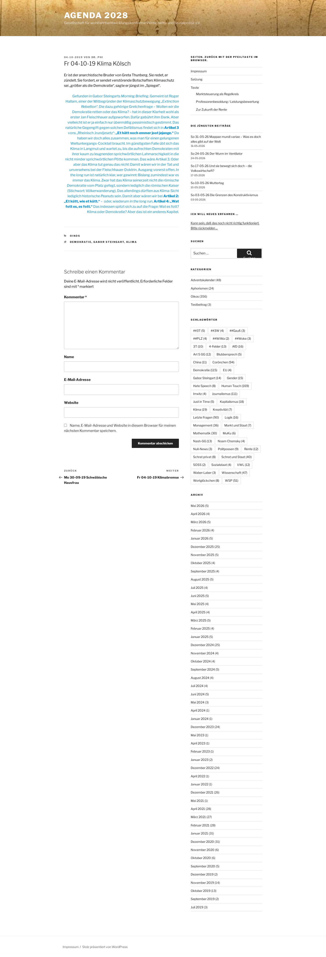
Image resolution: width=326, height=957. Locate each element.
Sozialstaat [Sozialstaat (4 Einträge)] (221, 465)
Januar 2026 (199, 538)
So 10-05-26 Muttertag (207, 183)
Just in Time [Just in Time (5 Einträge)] (203, 401)
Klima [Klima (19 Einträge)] (200, 409)
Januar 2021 (199, 833)
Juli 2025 (197, 587)
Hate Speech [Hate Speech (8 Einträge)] (204, 386)
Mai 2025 (197, 604)
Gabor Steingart (108, 241)
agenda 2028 (96, 15)
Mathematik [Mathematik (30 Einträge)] (205, 433)
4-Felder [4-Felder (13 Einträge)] (217, 346)
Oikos (75, 235)
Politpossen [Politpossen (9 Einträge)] (228, 449)
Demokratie (80, 241)
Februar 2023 (200, 751)
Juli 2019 (197, 907)
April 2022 (198, 776)
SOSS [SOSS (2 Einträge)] (199, 465)
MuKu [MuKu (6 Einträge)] (229, 433)
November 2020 (202, 850)
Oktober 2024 (201, 661)
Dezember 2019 (202, 874)
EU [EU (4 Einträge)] (227, 370)
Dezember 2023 (202, 727)
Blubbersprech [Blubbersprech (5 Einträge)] (229, 354)
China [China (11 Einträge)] (200, 362)
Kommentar (75, 297)
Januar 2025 (199, 637)
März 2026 (198, 522)
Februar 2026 (200, 530)
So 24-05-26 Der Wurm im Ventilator (216, 153)
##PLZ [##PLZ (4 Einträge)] (200, 338)
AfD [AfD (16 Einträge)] (237, 346)
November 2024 (202, 653)
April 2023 (198, 743)
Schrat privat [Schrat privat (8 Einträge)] (204, 457)
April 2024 (198, 710)
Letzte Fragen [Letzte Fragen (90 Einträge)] (206, 417)
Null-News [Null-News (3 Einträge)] (202, 449)
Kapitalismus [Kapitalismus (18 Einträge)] (232, 401)
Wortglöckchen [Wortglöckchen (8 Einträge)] (206, 480)
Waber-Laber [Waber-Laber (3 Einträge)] (204, 472)
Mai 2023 (197, 735)
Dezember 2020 (202, 841)
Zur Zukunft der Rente (211, 109)
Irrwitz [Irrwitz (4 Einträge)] (199, 394)
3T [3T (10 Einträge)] (198, 346)
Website (71, 403)
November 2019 (202, 882)
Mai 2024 (197, 702)
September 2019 (203, 899)
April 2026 (198, 514)
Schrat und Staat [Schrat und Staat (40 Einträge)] (236, 457)
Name (69, 357)
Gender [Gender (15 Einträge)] (235, 378)
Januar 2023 (199, 760)
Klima (131, 241)
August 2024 (200, 678)
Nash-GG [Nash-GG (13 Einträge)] (202, 441)
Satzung (196, 79)
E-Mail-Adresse (77, 380)
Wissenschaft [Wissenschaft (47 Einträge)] (234, 472)
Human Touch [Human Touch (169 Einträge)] (235, 386)
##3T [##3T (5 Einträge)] (199, 330)
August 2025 (200, 579)
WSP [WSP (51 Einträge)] (231, 480)
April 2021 (198, 809)
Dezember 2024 (202, 645)
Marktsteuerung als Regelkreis (217, 94)
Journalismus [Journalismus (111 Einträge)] (224, 394)
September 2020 (203, 866)
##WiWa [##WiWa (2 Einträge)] (221, 338)
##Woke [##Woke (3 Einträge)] (243, 338)
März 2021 (198, 817)
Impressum (199, 71)
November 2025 (202, 555)
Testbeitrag (199, 304)
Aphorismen (199, 288)
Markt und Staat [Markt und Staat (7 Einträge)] (237, 425)
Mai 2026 (197, 506)
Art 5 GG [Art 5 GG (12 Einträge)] (202, 354)
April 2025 (198, 612)
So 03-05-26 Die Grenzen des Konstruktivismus (224, 195)
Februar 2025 (200, 628)
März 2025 (198, 620)
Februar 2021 (200, 825)
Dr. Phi (97, 57)
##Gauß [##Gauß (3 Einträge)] (237, 330)
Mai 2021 (197, 801)
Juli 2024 (197, 686)
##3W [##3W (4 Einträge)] (217, 330)
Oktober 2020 (201, 858)
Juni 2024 (198, 694)
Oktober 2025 (201, 563)
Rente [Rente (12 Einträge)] (251, 449)
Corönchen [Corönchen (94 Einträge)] (223, 362)
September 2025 (203, 571)
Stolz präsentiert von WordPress (105, 947)
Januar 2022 (199, 784)
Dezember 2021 (202, 792)
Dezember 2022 (202, 768)
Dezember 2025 (202, 547)
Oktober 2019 (200, 891)
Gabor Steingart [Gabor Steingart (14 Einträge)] (207, 378)
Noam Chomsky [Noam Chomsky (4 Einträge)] (231, 441)
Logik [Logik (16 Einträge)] (231, 417)
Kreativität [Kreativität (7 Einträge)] (222, 409)
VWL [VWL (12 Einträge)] (243, 465)
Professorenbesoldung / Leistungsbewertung (227, 101)
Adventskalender (203, 280)
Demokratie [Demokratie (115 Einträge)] (205, 370)
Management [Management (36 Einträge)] (206, 425)
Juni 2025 (198, 596)
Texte (195, 87)
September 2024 (203, 669)
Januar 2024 (199, 719)
